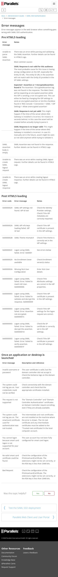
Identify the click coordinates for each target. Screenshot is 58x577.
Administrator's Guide (16, 16)
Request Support (8, 567)
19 (52, 10)
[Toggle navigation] (54, 3)
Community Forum (9, 556)
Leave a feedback (30, 552)
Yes (37, 493)
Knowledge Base (8, 560)
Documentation (7, 552)
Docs (3, 16)
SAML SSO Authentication (36, 16)
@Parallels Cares (8, 563)
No (49, 493)
